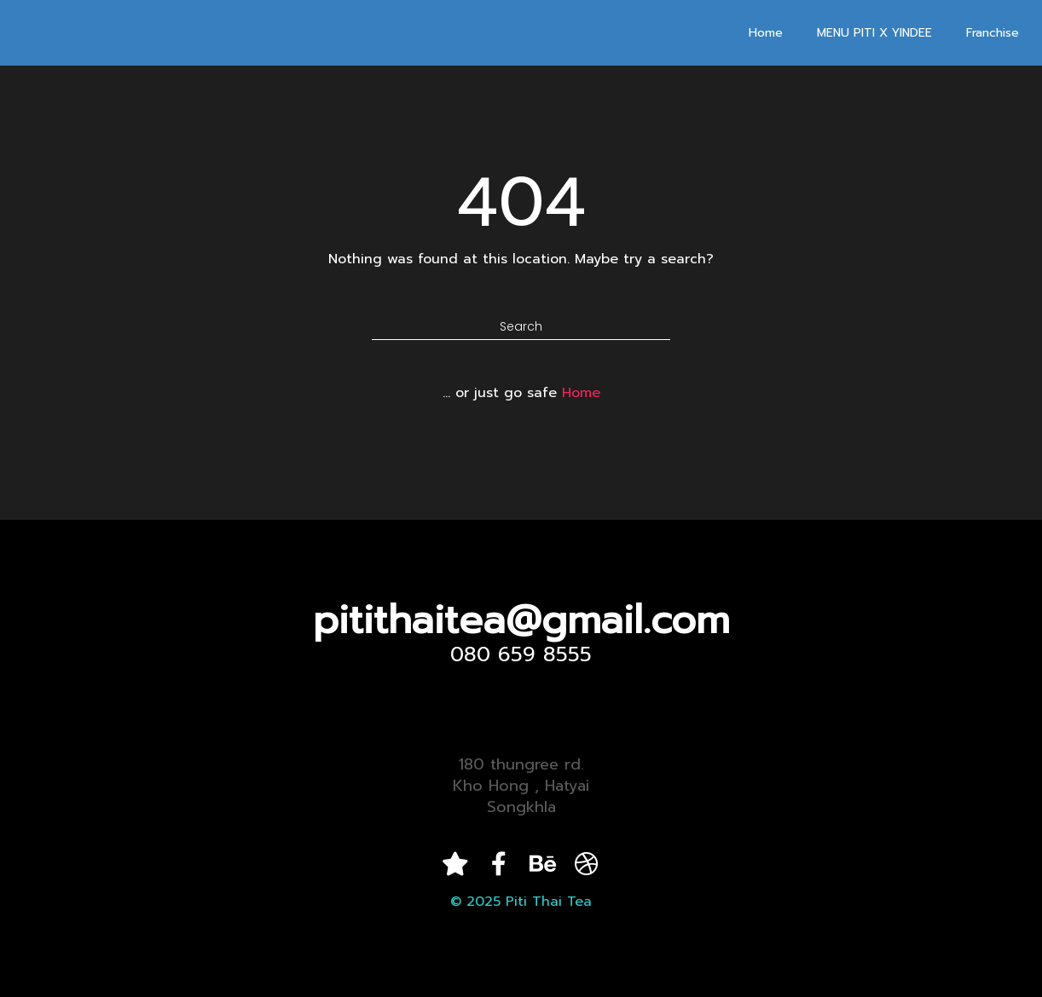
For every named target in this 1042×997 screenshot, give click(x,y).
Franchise (992, 33)
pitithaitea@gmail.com (521, 620)
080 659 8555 (521, 654)
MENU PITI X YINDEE (874, 33)
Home (766, 33)
